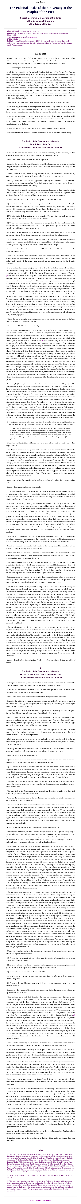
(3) (74, 1015)
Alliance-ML (32, 37)
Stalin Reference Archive (40, 1200)
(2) (42, 340)
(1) (7, 276)
